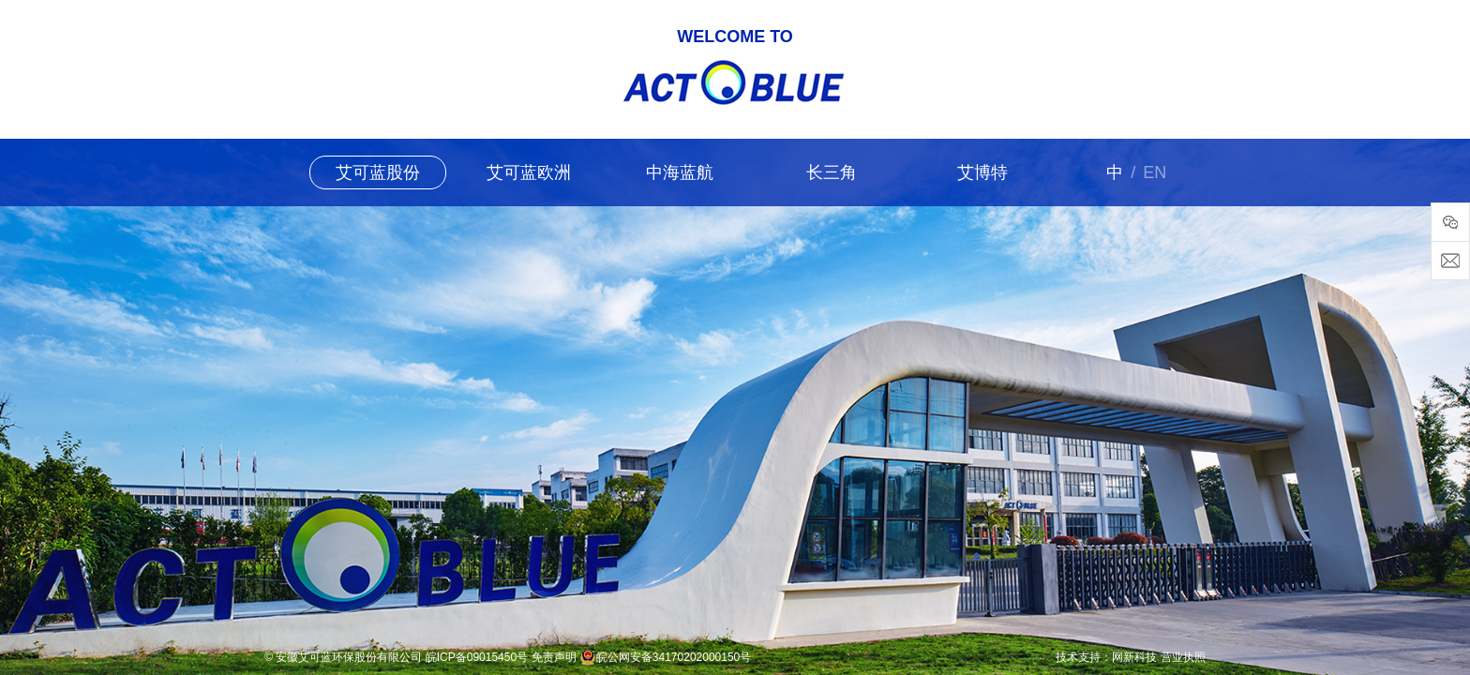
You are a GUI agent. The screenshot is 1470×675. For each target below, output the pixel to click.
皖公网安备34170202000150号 (673, 657)
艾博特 (982, 172)
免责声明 (554, 657)
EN (1154, 172)
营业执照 (1183, 657)
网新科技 (1134, 657)
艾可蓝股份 (378, 172)
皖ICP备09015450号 (477, 657)
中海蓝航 (679, 172)
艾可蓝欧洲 (529, 172)
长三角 (831, 172)
